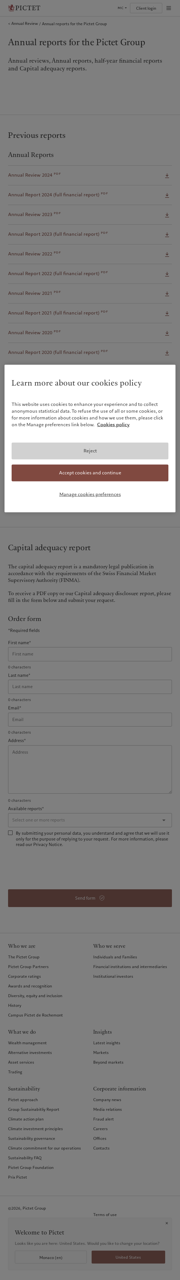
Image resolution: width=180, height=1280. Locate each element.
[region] (90, 438)
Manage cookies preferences (90, 494)
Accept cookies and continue (90, 473)
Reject (90, 451)
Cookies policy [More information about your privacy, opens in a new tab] (113, 424)
